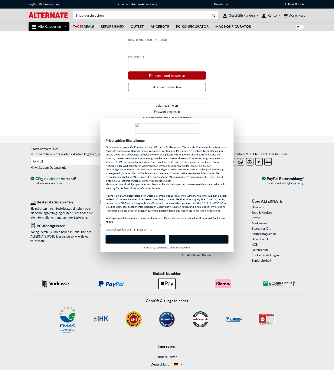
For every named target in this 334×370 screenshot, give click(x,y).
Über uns (258, 207)
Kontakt (300, 4)
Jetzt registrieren (167, 105)
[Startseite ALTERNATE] (48, 15)
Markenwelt (259, 223)
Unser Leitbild (260, 239)
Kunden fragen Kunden (197, 255)
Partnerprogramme (264, 234)
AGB (255, 244)
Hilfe (288, 4)
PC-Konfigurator (192, 26)
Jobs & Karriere (262, 212)
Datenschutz (58, 167)
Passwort (136, 57)
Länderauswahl (167, 357)
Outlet (137, 26)
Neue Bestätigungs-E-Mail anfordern (167, 118)
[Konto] (271, 15)
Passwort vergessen (167, 111)
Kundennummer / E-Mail (147, 40)
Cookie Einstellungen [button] (265, 255)
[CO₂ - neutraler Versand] (53, 179)
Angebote (160, 26)
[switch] (300, 27)
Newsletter (221, 4)
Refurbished (112, 26)
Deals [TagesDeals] (83, 26)
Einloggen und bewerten (167, 75)
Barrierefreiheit (261, 260)
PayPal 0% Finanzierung (44, 4)
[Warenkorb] (294, 15)
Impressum (167, 346)
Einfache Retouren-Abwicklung (137, 4)
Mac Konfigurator (233, 26)
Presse (256, 218)
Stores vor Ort (261, 228)
